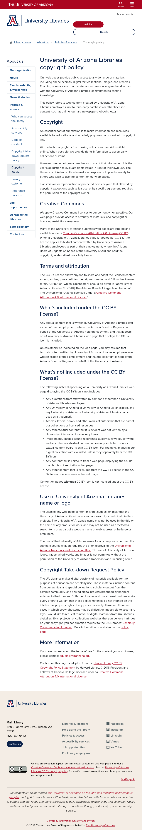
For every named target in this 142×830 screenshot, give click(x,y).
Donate (104, 32)
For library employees (76, 753)
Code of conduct (16, 142)
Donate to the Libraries (19, 217)
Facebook (117, 724)
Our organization (21, 70)
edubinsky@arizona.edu (75, 656)
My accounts (125, 14)
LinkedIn (116, 735)
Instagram (117, 730)
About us (43, 42)
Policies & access (66, 42)
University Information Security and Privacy (71, 820)
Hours (14, 78)
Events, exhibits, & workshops (20, 87)
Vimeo (115, 741)
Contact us (17, 234)
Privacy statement (17, 181)
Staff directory (19, 227)
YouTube (116, 747)
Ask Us (88, 24)
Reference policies (18, 193)
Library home (22, 42)
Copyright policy (17, 170)
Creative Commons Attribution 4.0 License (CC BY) (96, 233)
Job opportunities (18, 205)
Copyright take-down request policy (21, 156)
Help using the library (76, 730)
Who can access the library (21, 119)
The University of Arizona (100, 825)
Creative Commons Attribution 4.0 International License (62, 767)
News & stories (20, 97)
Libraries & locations (75, 724)
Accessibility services (19, 130)
